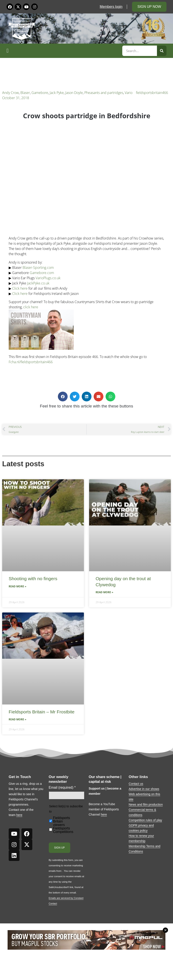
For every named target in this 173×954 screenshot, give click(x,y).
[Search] (161, 51)
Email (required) (62, 787)
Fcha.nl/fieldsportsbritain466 (31, 362)
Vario (128, 92)
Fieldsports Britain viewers (61, 821)
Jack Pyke (57, 92)
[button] (64, 51)
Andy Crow (10, 92)
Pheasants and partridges (103, 92)
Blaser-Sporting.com (38, 267)
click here (30, 307)
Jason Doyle (74, 92)
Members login (111, 6)
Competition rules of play (145, 820)
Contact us (136, 783)
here (19, 815)
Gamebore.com (42, 272)
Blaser (25, 92)
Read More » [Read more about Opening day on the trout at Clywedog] (104, 592)
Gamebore (39, 92)
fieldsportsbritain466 (152, 92)
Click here (20, 288)
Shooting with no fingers (33, 578)
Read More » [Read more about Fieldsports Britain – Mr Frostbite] (17, 719)
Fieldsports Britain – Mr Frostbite (41, 711)
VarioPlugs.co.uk (48, 278)
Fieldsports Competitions (63, 830)
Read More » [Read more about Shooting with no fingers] (17, 586)
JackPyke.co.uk (38, 283)
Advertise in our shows (144, 789)
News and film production (146, 804)
